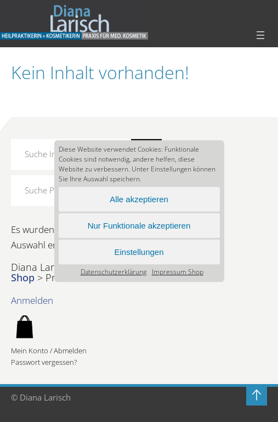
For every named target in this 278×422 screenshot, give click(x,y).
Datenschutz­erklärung (113, 271)
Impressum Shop (177, 271)
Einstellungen (138, 252)
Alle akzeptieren (139, 199)
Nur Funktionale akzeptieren (139, 225)
